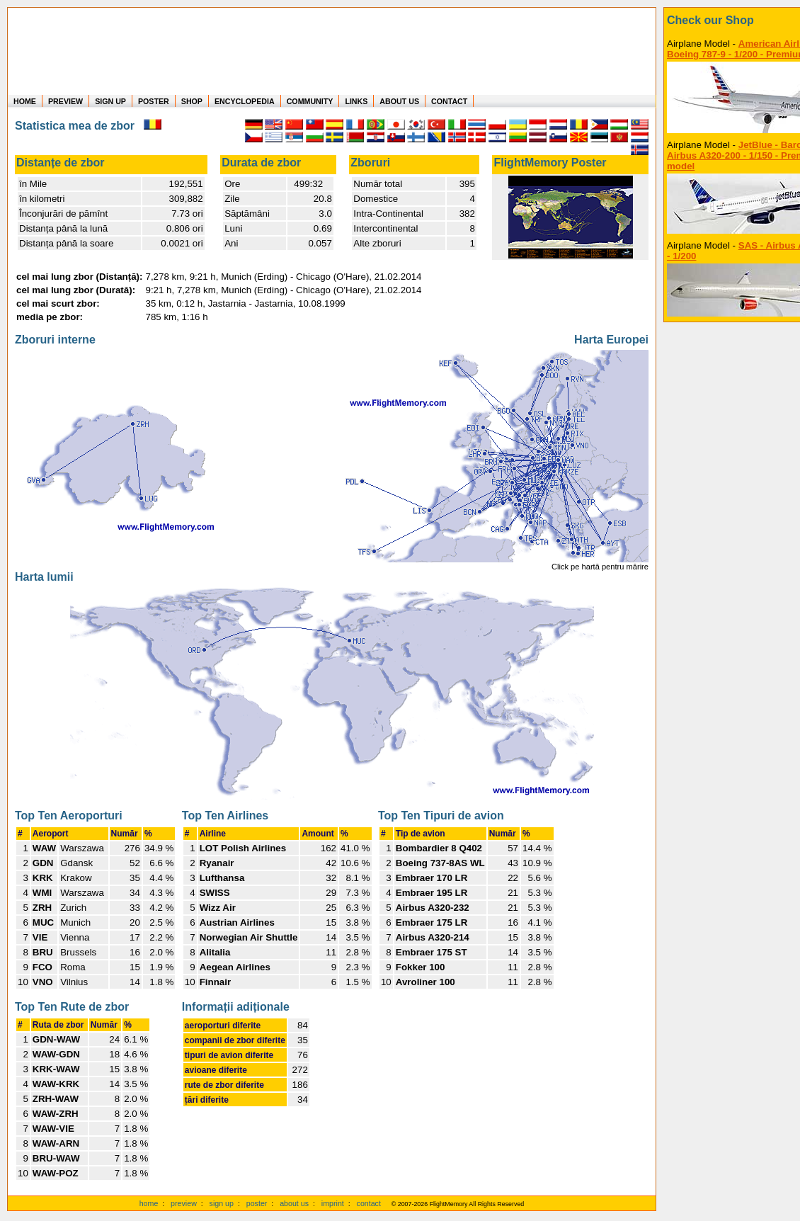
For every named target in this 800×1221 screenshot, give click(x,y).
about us (294, 1203)
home (149, 1203)
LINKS (356, 101)
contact (369, 1203)
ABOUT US (399, 101)
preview (184, 1203)
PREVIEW (65, 101)
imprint (332, 1203)
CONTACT (449, 101)
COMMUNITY (310, 101)
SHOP (191, 101)
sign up (222, 1203)
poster (257, 1203)
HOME (24, 101)
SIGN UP (110, 101)
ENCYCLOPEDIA (245, 101)
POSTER (153, 101)
